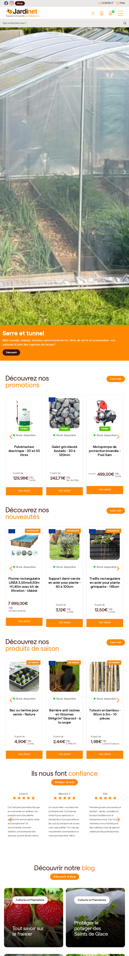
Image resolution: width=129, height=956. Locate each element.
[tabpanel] (64, 172)
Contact (106, 3)
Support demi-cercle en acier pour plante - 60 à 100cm (64, 582)
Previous (4, 172)
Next (124, 172)
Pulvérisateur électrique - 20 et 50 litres (24, 451)
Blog (20, 3)
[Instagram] (12, 3)
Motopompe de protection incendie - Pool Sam (105, 451)
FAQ (120, 3)
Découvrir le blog (65, 876)
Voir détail (24, 491)
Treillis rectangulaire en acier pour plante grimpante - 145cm (104, 582)
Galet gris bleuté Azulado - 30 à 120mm (64, 451)
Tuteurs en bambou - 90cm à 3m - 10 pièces (104, 714)
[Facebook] (6, 3)
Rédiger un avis (64, 782)
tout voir (115, 379)
